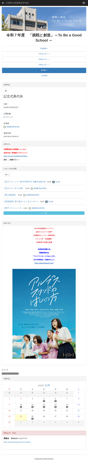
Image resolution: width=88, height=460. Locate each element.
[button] (8, 19)
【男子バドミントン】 (13, 208)
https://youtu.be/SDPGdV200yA (15, 156)
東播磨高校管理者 (11, 127)
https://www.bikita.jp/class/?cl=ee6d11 (17, 442)
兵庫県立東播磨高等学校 (17, 3)
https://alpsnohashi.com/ (44, 263)
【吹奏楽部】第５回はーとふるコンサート (21, 201)
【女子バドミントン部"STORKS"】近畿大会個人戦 (25, 182)
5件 (7, 175)
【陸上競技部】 (10, 195)
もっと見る (44, 213)
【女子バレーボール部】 (14, 188)
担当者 (57, 182)
